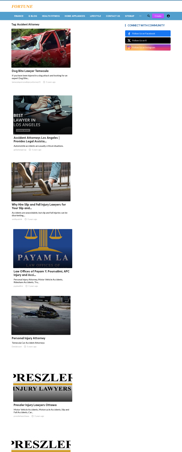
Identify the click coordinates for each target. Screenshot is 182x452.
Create (158, 17)
